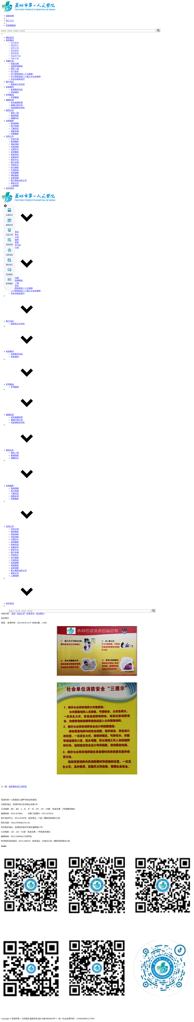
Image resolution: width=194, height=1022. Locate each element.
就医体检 (10, 16)
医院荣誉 (15, 53)
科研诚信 (15, 92)
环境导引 (15, 165)
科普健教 (15, 173)
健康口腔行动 (17, 105)
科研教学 (10, 87)
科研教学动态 (17, 89)
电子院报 (15, 126)
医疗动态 (10, 82)
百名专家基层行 (18, 79)
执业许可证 (16, 56)
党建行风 (10, 61)
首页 (13, 614)
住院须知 (15, 147)
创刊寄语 (15, 43)
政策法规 (15, 63)
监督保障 (15, 178)
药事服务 (15, 134)
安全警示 (40, 614)
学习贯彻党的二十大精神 (22, 74)
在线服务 (10, 121)
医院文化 (10, 110)
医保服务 (15, 141)
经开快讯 (10, 188)
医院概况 (10, 40)
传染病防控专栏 (18, 108)
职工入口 (10, 21)
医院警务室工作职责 (18, 786)
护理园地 (10, 95)
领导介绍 (15, 48)
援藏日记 (15, 118)
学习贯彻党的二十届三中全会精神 (26, 76)
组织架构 (15, 50)
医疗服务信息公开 (19, 180)
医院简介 (15, 45)
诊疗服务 (15, 167)
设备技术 (15, 157)
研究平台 (15, 160)
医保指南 (15, 123)
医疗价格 (15, 162)
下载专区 (15, 128)
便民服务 (15, 175)
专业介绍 (15, 139)
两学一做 (15, 69)
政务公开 (15, 183)
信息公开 (10, 136)
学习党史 (15, 71)
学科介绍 (15, 58)
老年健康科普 (17, 102)
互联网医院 (11, 25)
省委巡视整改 (17, 66)
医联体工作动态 (18, 84)
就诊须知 (15, 144)
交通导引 (15, 149)
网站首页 (10, 37)
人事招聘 (15, 186)
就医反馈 (15, 131)
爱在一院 (15, 113)
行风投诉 (15, 170)
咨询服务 (15, 152)
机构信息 (15, 154)
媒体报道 (15, 115)
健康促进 (10, 100)
